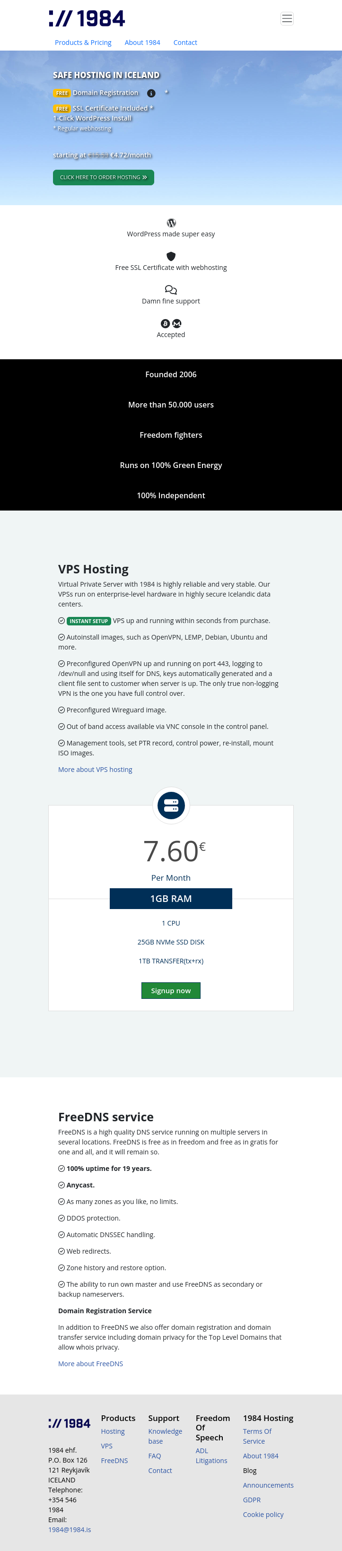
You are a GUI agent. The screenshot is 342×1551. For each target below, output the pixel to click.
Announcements (268, 1485)
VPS (106, 1445)
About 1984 (142, 42)
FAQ (155, 1455)
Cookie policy (263, 1514)
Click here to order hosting (103, 177)
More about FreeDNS (90, 1363)
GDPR (252, 1499)
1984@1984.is (69, 1529)
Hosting (112, 1431)
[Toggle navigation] (287, 18)
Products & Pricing (83, 42)
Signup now (171, 990)
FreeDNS (114, 1460)
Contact (185, 42)
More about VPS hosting (95, 769)
